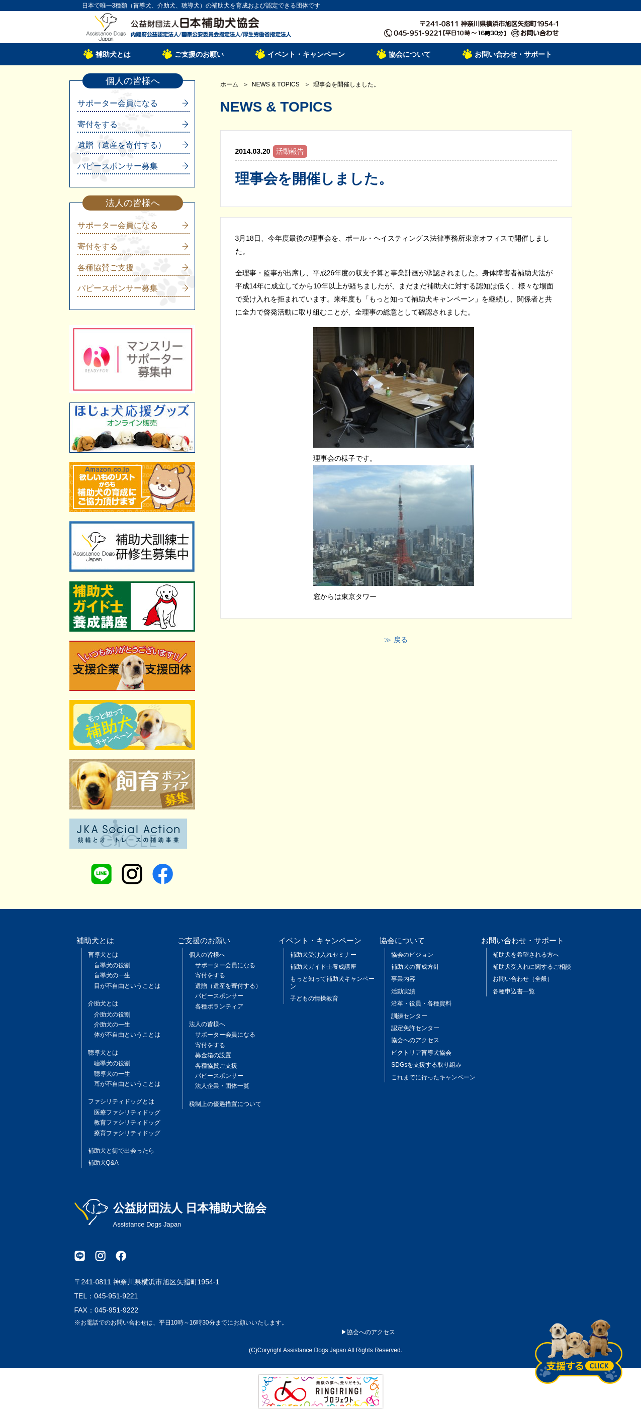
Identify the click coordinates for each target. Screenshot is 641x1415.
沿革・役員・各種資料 (421, 1003)
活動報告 (290, 151)
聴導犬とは (103, 1052)
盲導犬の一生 (112, 975)
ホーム (229, 84)
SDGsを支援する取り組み (426, 1064)
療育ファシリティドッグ (127, 1133)
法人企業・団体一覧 (222, 1085)
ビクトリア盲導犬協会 (421, 1052)
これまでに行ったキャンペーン (433, 1077)
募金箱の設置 (213, 1055)
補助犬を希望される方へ (526, 954)
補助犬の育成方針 (415, 966)
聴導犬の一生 (112, 1073)
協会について (410, 54)
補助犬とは (113, 54)
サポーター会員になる (117, 103)
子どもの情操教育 (314, 998)
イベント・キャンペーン (306, 54)
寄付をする (97, 124)
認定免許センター (415, 1028)
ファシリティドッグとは (121, 1101)
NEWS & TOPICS (276, 84)
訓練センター (409, 1016)
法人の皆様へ (207, 1024)
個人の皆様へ (207, 954)
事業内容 (403, 978)
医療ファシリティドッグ (127, 1112)
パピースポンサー (219, 995)
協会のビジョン (412, 954)
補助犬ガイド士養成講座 (323, 966)
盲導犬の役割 (112, 965)
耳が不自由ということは (127, 1083)
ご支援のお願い (199, 54)
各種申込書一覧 (514, 991)
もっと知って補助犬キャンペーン (332, 982)
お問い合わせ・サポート (513, 54)
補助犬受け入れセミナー (323, 954)
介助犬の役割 (112, 1014)
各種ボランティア (219, 1006)
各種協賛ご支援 (105, 267)
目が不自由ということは (127, 985)
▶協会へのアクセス (368, 1332)
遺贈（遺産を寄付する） (121, 145)
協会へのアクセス (415, 1040)
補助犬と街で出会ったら (121, 1150)
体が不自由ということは (127, 1034)
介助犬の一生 (112, 1024)
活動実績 (403, 991)
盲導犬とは (103, 954)
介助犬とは (103, 1003)
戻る (401, 640)
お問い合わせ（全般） (523, 978)
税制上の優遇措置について (225, 1103)
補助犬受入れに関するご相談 (532, 966)
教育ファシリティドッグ (127, 1122)
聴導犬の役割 (112, 1063)
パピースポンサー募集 (117, 166)
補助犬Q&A (103, 1162)
